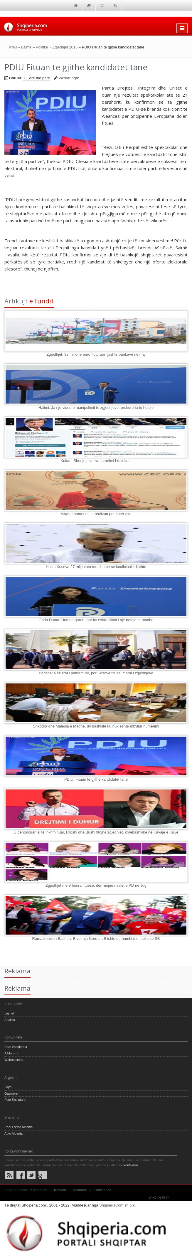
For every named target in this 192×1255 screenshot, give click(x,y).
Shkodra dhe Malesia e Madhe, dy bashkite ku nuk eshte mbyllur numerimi (96, 726)
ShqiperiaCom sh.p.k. (117, 1205)
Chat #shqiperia (15, 1047)
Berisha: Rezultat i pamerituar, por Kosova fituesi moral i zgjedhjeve (96, 673)
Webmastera (13, 1059)
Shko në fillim (158, 1197)
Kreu (13, 47)
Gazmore (11, 1093)
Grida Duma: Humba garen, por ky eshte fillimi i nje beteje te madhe (96, 620)
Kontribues (38, 1190)
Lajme (26, 47)
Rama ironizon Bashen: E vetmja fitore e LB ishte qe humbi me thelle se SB (96, 938)
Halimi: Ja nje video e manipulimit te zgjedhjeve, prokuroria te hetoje (96, 407)
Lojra (7, 1087)
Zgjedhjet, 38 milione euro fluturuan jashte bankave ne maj (96, 354)
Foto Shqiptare (15, 1099)
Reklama (80, 1190)
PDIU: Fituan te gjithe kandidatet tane (96, 779)
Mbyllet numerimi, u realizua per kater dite (95, 514)
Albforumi (11, 1053)
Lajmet (9, 1013)
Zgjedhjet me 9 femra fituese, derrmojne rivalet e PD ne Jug (96, 885)
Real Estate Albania (18, 1127)
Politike (42, 47)
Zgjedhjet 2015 (65, 47)
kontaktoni (131, 1165)
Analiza (9, 1020)
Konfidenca (102, 1190)
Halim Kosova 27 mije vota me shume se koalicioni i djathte (96, 567)
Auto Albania (13, 1133)
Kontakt (60, 1190)
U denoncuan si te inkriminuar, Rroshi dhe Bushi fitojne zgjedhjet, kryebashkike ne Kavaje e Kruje (96, 832)
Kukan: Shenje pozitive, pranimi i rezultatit (95, 460)
